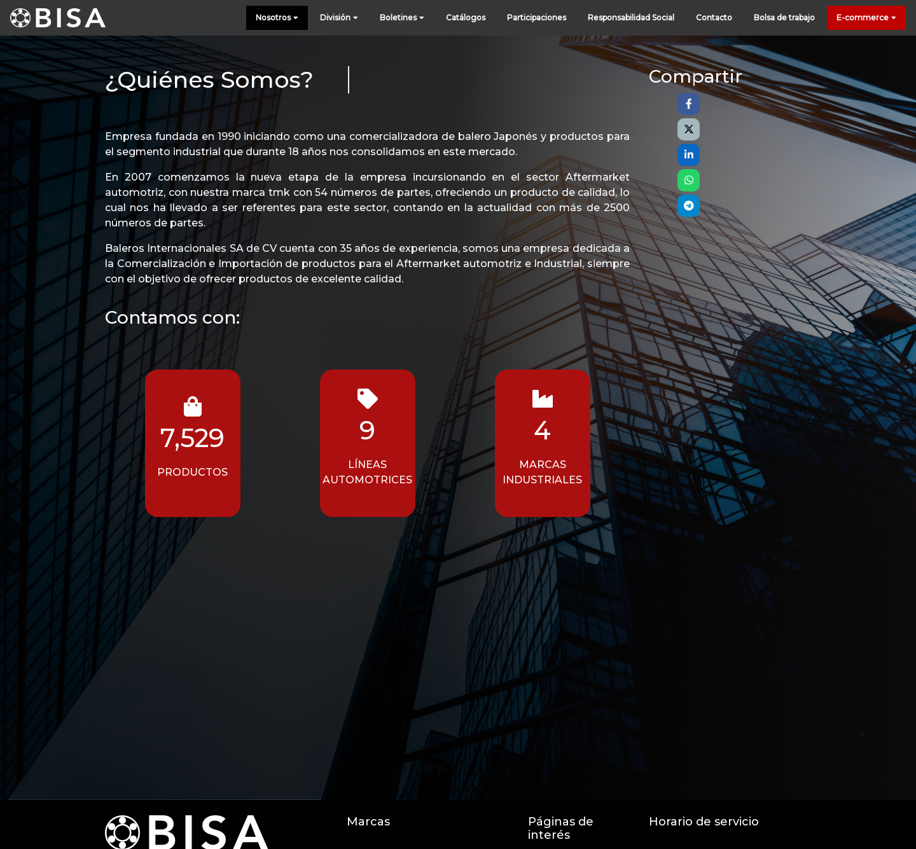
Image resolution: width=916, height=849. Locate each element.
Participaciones (536, 17)
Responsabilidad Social (631, 17)
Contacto (714, 17)
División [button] (339, 18)
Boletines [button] (402, 18)
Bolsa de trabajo (784, 17)
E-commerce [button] (866, 18)
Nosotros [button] (277, 18)
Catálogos (465, 17)
